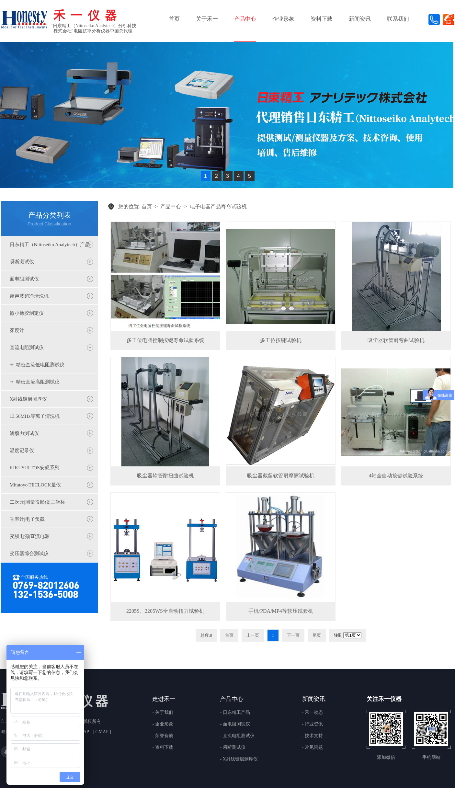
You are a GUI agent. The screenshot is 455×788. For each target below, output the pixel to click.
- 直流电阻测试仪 (237, 736)
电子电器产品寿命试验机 (218, 206)
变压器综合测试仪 (29, 553)
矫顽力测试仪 (24, 433)
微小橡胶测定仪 (27, 313)
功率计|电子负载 (27, 519)
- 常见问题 (312, 747)
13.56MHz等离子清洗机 (35, 416)
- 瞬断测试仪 (232, 747)
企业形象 (283, 19)
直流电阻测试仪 (27, 347)
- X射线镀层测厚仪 (238, 759)
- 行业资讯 (312, 724)
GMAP (101, 731)
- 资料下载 (162, 747)
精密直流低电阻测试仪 (40, 364)
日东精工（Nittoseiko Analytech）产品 (50, 244)
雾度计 (17, 330)
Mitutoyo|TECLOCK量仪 (35, 484)
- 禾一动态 (312, 712)
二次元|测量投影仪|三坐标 (37, 502)
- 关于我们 (162, 712)
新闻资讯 (360, 19)
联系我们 (398, 19)
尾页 (317, 635)
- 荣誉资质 (162, 736)
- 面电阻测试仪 (235, 724)
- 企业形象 (162, 724)
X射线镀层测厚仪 (28, 399)
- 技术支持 (312, 736)
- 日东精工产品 (235, 712)
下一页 (293, 635)
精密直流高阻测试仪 (38, 381)
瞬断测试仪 (22, 261)
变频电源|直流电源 (30, 536)
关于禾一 (207, 19)
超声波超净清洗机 (29, 296)
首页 (174, 19)
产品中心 (245, 19)
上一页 (252, 635)
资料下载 (322, 19)
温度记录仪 (22, 450)
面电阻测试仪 (24, 278)
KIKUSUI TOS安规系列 (34, 467)
